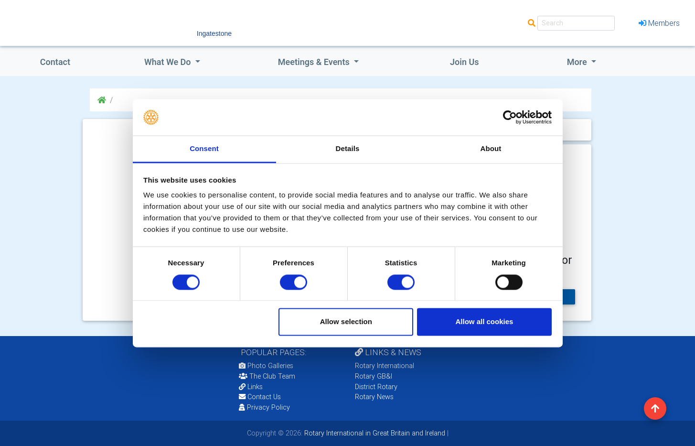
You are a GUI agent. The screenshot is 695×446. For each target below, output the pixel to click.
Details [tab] (348, 149)
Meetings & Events (315, 62)
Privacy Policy (264, 407)
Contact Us (260, 396)
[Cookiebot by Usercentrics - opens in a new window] (510, 117)
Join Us (464, 62)
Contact (55, 62)
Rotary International (384, 365)
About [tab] (491, 149)
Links (251, 386)
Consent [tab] (204, 149)
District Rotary (376, 386)
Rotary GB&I (373, 376)
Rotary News (374, 396)
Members (659, 23)
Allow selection (346, 322)
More (578, 62)
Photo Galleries (266, 365)
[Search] (576, 23)
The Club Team (267, 376)
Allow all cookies (484, 322)
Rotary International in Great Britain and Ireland (373, 433)
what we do (168, 62)
